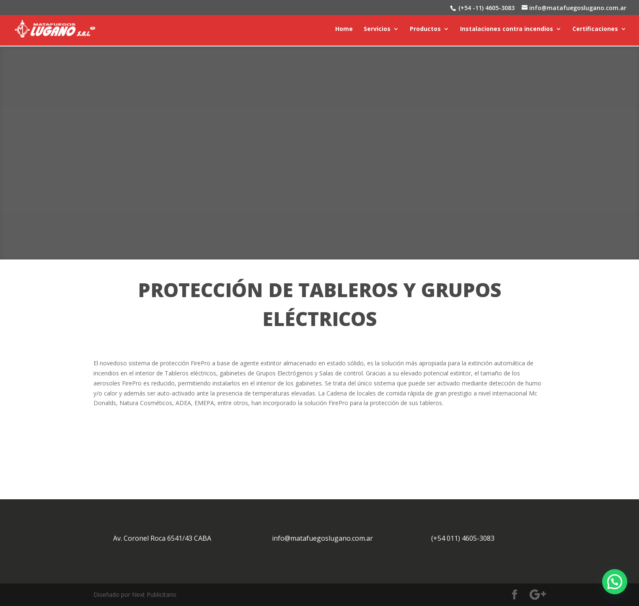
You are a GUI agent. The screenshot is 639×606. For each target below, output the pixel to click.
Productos (425, 29)
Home (344, 29)
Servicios (377, 29)
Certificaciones (595, 29)
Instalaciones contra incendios (506, 29)
